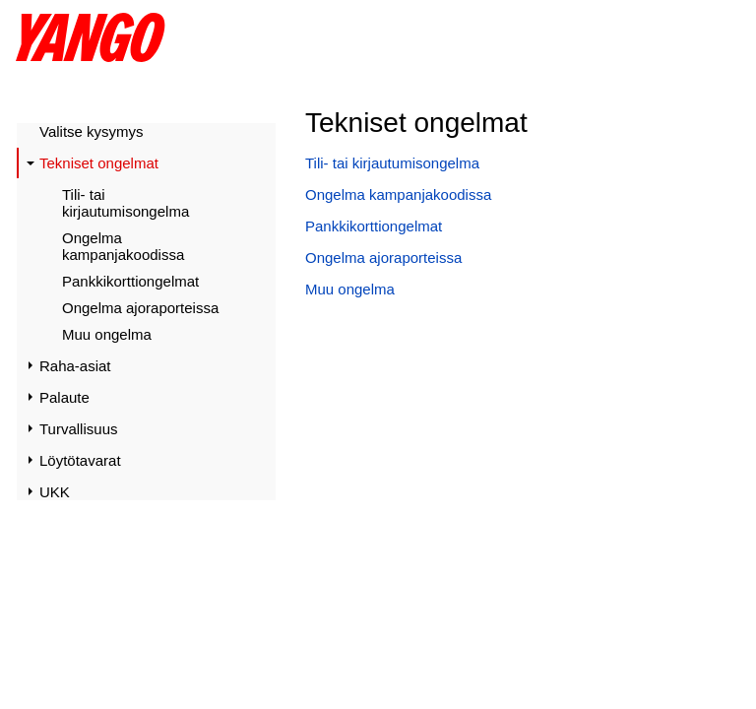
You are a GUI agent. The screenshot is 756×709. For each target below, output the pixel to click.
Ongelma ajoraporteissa (140, 307)
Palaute (64, 397)
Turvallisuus (78, 428)
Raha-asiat (75, 365)
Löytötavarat (80, 460)
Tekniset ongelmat (98, 163)
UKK (54, 491)
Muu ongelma (107, 334)
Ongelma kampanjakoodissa (123, 246)
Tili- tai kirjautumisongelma (125, 203)
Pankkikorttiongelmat (130, 281)
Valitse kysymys (91, 131)
